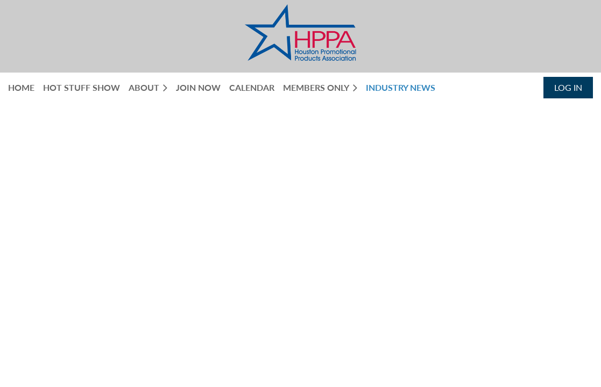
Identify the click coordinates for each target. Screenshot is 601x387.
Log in (568, 87)
